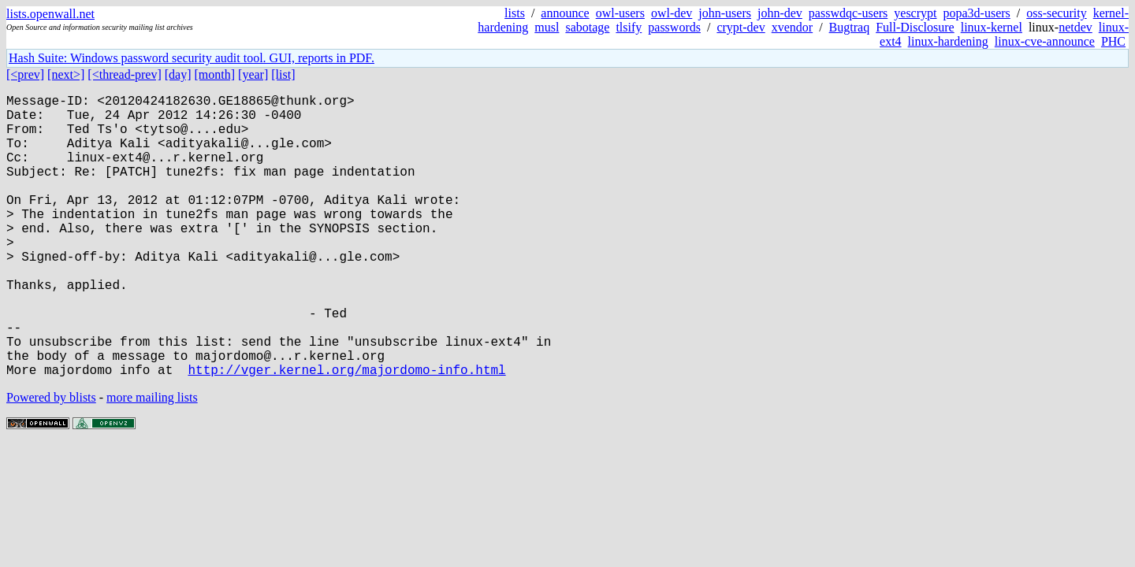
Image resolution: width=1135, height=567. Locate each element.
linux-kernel (991, 27)
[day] (178, 74)
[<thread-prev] (124, 74)
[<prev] (25, 74)
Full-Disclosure (915, 27)
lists (514, 13)
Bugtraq (849, 27)
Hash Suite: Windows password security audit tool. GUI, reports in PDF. (191, 58)
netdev (1075, 27)
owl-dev (671, 13)
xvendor (792, 27)
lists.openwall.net (50, 13)
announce (565, 13)
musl (546, 27)
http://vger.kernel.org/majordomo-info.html (346, 432)
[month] (215, 74)
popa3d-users (976, 13)
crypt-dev (740, 27)
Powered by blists (51, 460)
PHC (1113, 41)
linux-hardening (948, 41)
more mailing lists (152, 460)
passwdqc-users (848, 13)
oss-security (1056, 13)
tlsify (629, 27)
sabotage (587, 27)
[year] (253, 74)
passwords (674, 27)
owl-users (620, 13)
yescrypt (915, 13)
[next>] (65, 74)
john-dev (779, 13)
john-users (724, 13)
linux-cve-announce (1045, 41)
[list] (283, 74)
